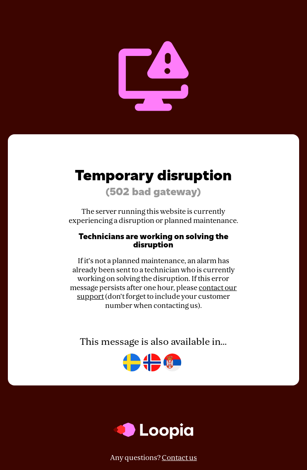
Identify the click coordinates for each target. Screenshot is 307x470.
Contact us (179, 457)
